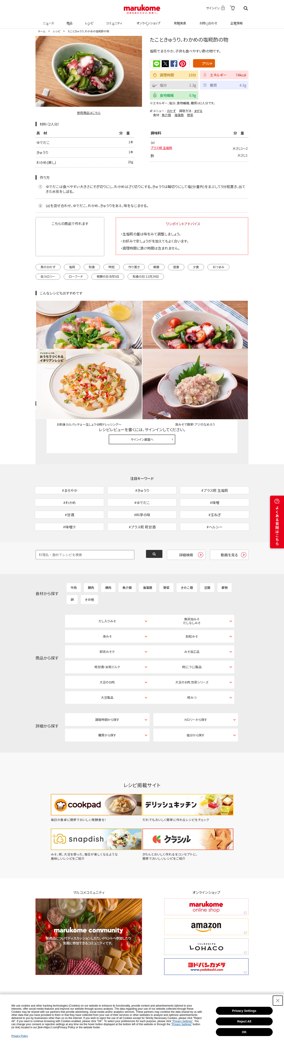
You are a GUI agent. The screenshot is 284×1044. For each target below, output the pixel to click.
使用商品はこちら (89, 113)
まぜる (198, 110)
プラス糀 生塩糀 (163, 148)
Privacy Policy (19, 1036)
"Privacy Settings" (182, 1021)
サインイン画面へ (142, 387)
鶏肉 (108, 559)
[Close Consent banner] (278, 1000)
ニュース (47, 20)
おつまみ (218, 266)
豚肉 (91, 559)
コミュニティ (113, 20)
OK (244, 1032)
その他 (89, 571)
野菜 (190, 115)
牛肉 (74, 559)
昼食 (176, 266)
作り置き (134, 266)
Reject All (244, 1021)
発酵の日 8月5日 (108, 276)
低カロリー (48, 276)
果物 (224, 559)
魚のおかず (48, 266)
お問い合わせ (207, 20)
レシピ (88, 20)
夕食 (196, 266)
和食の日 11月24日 (146, 276)
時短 (111, 266)
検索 (246, 8)
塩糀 (72, 266)
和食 (92, 266)
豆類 (207, 559)
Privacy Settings (244, 1011)
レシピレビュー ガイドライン (232, 352)
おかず (171, 110)
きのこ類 (187, 559)
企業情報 (236, 20)
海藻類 (179, 115)
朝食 (156, 266)
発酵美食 (179, 20)
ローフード (76, 276)
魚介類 (166, 115)
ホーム (41, 31)
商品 (69, 20)
